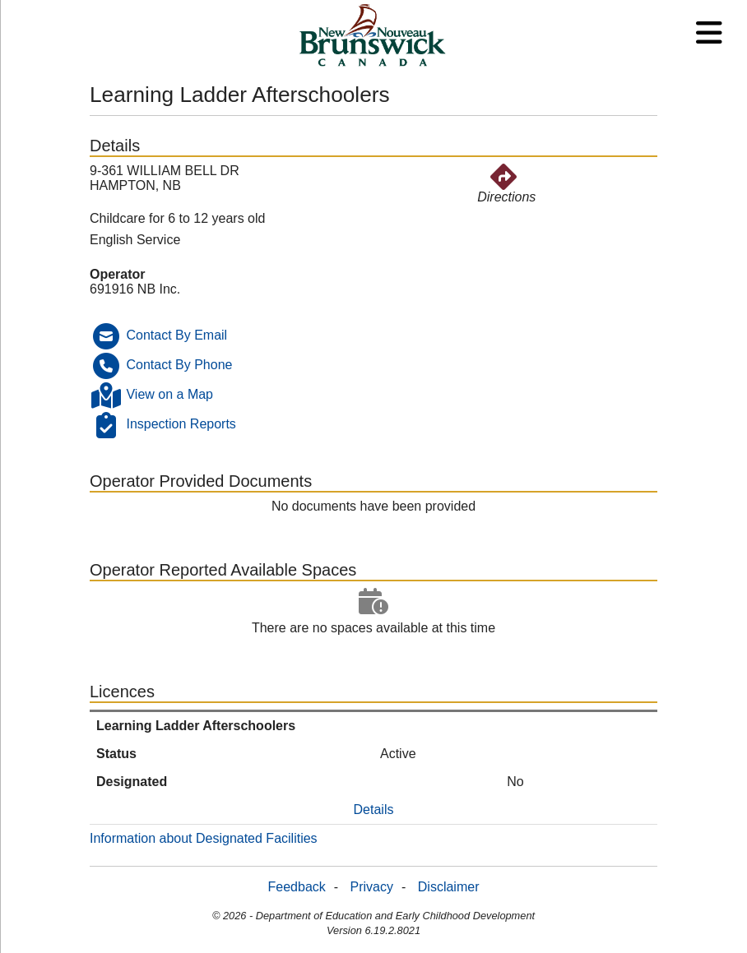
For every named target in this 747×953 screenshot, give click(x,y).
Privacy (371, 887)
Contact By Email (176, 335)
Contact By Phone (179, 365)
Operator (118, 274)
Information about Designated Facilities (204, 838)
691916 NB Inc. (135, 289)
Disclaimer (449, 887)
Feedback (297, 887)
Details (374, 810)
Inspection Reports (180, 424)
